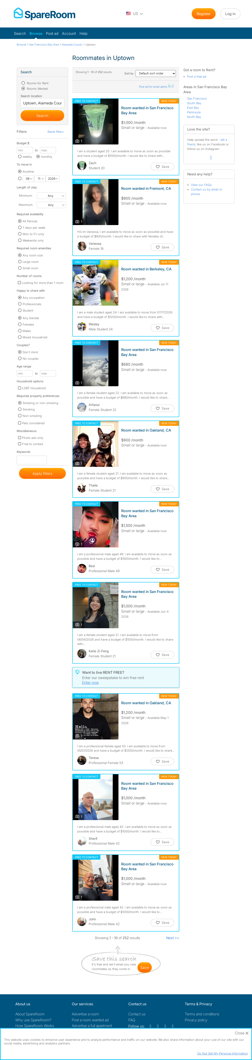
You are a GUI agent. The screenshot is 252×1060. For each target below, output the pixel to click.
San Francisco (197, 98)
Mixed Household (35, 337)
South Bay (194, 103)
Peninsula (194, 112)
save (144, 967)
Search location (31, 96)
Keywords (23, 453)
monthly (46, 156)
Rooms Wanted (37, 88)
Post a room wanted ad (90, 1020)
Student (28, 310)
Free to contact (32, 444)
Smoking (29, 409)
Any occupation (34, 297)
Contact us (136, 1014)
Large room (31, 262)
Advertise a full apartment (92, 1025)
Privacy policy (196, 1020)
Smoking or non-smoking (40, 403)
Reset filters (56, 131)
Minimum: (25, 195)
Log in (230, 13)
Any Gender (31, 318)
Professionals (32, 304)
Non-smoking (32, 416)
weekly (27, 156)
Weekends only (33, 240)
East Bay (193, 107)
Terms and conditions (202, 1014)
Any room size (33, 255)
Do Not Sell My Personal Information (222, 1053)
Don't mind (30, 352)
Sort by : (150, 73)
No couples (31, 358)
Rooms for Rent (37, 83)
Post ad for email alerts (156, 86)
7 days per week (34, 227)
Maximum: (26, 205)
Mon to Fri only (33, 234)
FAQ (131, 1020)
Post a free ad (196, 76)
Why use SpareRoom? (33, 1020)
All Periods (30, 221)
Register (204, 13)
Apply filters (42, 473)
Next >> (172, 938)
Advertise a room (85, 1014)
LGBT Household (34, 388)
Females (28, 324)
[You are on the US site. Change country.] (134, 14)
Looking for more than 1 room (42, 283)
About (30, 1014)
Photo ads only (32, 438)
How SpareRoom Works (34, 1025)
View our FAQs (201, 185)
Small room (30, 268)
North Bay (194, 117)
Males (27, 331)
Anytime (28, 171)
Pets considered (33, 423)
